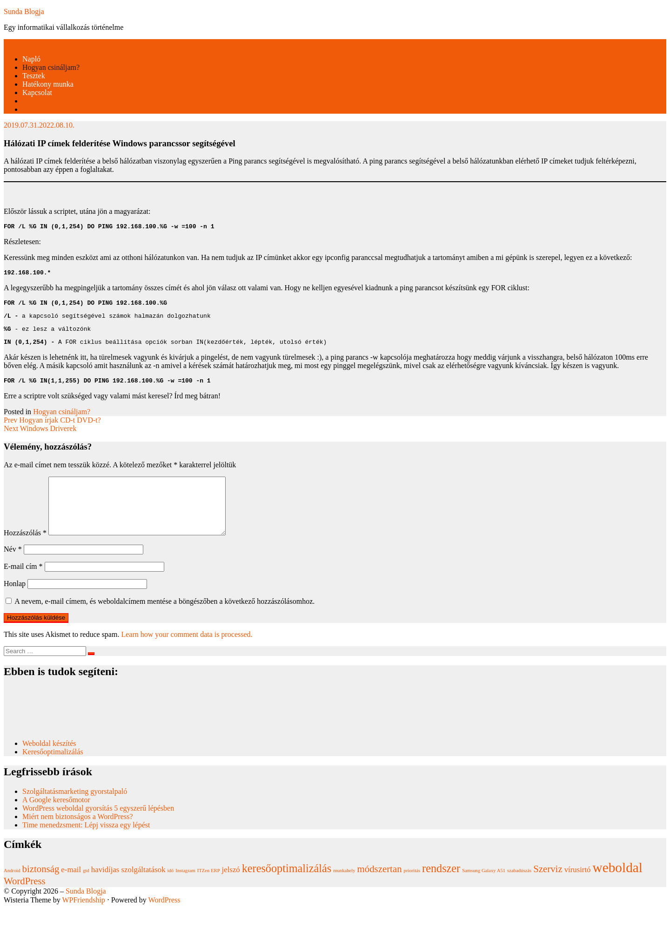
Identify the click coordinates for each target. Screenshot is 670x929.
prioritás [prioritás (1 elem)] (412, 891)
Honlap (15, 604)
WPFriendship (83, 921)
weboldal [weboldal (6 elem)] (617, 888)
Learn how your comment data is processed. (186, 655)
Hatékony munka (48, 84)
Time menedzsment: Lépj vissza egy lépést (86, 846)
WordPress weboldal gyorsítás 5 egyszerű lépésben (98, 829)
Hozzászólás (25, 554)
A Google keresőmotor (56, 821)
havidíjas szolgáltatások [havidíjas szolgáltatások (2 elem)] (128, 890)
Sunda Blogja (24, 11)
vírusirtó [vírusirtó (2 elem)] (577, 890)
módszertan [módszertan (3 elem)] (379, 889)
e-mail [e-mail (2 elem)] (71, 890)
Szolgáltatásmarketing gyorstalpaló (75, 812)
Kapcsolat (37, 92)
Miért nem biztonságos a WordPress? (77, 837)
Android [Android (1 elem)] (12, 891)
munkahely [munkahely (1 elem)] (344, 891)
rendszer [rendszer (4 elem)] (441, 889)
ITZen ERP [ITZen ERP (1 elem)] (208, 891)
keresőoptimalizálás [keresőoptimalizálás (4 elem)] (286, 889)
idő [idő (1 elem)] (171, 891)
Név (13, 570)
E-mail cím (23, 587)
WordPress (164, 921)
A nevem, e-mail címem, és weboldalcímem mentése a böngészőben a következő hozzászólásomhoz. (164, 622)
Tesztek (33, 76)
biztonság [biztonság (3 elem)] (41, 889)
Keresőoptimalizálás (52, 773)
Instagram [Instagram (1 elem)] (185, 891)
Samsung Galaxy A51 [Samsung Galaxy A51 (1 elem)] (483, 891)
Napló (31, 59)
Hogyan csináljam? (51, 67)
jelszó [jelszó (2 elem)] (231, 890)
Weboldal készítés (50, 764)
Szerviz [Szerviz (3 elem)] (547, 889)
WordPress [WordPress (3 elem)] (25, 902)
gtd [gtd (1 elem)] (86, 891)
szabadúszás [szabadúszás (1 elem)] (519, 891)
